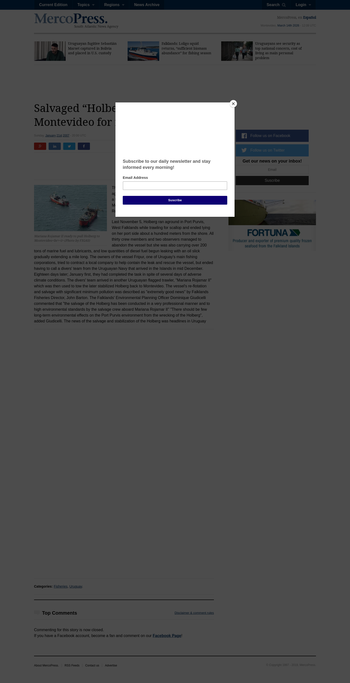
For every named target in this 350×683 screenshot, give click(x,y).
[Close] (233, 103)
